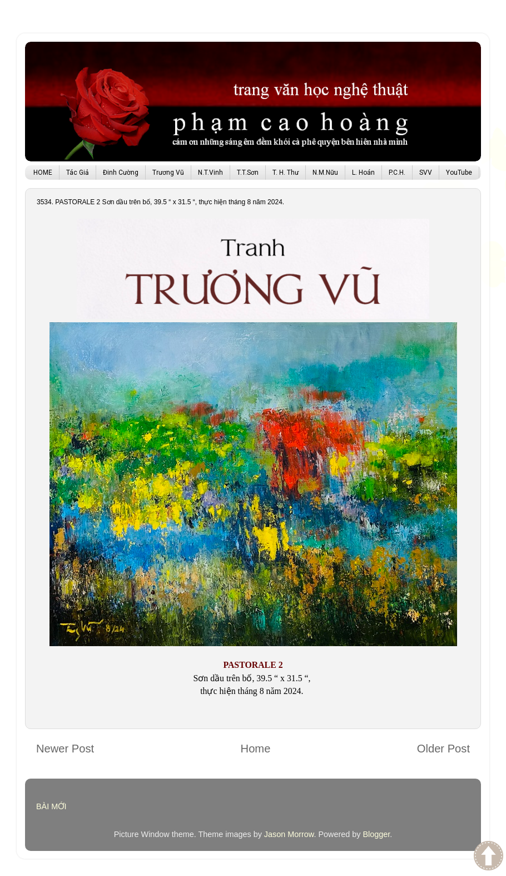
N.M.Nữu (325, 172)
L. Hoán (363, 172)
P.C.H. (397, 172)
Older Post (443, 748)
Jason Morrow (289, 834)
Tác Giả (77, 172)
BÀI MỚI (51, 806)
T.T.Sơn (248, 172)
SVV (425, 172)
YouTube (459, 172)
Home (256, 748)
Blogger (376, 834)
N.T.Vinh (210, 172)
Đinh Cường (120, 172)
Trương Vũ (168, 172)
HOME (42, 172)
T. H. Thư (285, 172)
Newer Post (65, 748)
